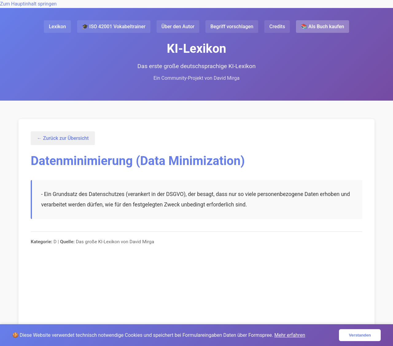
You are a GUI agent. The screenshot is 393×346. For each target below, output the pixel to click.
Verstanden (360, 335)
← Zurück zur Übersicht (63, 138)
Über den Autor (177, 26)
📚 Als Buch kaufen (322, 26)
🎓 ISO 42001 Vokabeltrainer (114, 26)
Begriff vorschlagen (231, 26)
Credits (277, 26)
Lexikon (57, 26)
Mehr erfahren (289, 335)
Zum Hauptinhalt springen (28, 4)
